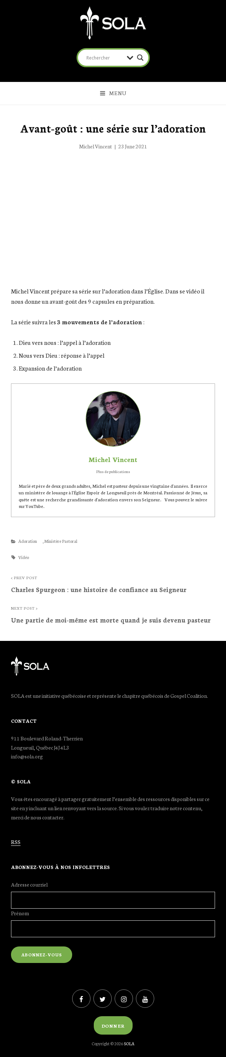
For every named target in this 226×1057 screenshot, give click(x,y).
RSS (16, 841)
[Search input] (104, 58)
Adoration (27, 541)
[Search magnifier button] (140, 58)
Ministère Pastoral (60, 541)
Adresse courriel (29, 884)
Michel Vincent (95, 146)
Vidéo (23, 557)
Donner (113, 1025)
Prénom (20, 913)
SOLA (129, 1043)
